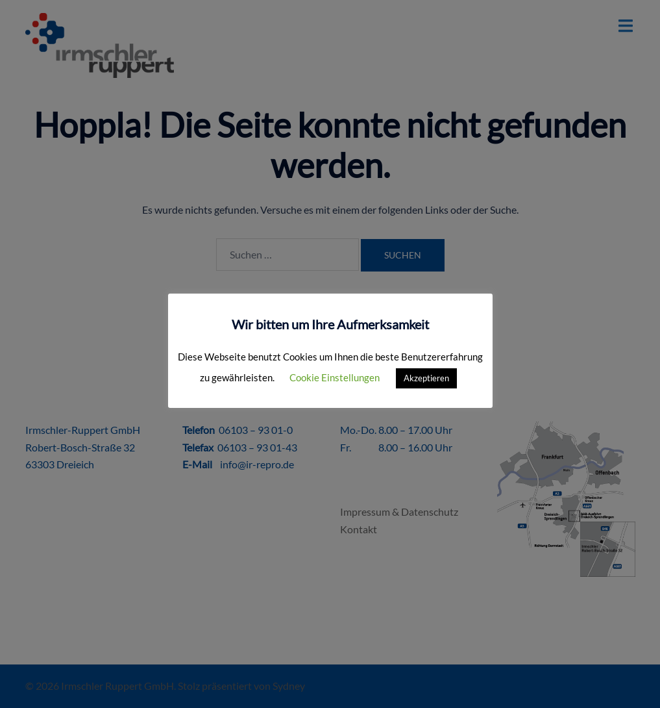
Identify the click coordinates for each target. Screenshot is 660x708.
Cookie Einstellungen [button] (334, 377)
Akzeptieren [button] (426, 378)
